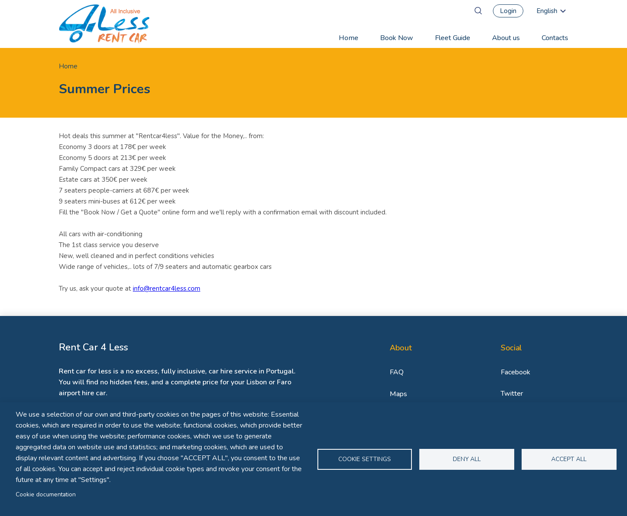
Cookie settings (364, 459)
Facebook (515, 372)
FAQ (397, 372)
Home (348, 38)
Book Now (396, 38)
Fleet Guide (452, 38)
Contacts (555, 38)
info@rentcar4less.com (166, 288)
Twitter (512, 393)
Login (508, 11)
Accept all (569, 459)
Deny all (467, 459)
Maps (398, 394)
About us (506, 38)
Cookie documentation (46, 494)
